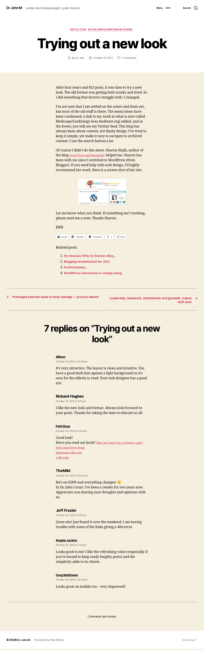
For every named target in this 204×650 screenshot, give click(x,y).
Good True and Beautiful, (89, 156)
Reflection (77, 30)
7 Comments (129, 58)
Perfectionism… (77, 268)
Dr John (78, 58)
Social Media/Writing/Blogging (112, 30)
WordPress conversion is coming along (96, 274)
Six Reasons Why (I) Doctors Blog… (93, 256)
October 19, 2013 (102, 58)
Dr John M (15, 8)
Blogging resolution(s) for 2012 (89, 262)
